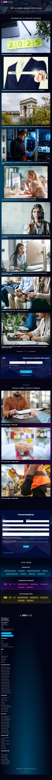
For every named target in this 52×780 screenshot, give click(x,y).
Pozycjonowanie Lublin (5, 677)
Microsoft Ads (41, 574)
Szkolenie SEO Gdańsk (5, 722)
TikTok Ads (23, 574)
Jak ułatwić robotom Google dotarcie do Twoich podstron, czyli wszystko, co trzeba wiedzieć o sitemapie (26, 236)
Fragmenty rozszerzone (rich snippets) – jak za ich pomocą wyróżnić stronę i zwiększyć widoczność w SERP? (24, 347)
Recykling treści (3, 756)
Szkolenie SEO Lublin (4, 729)
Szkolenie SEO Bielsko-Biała (5, 719)
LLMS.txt (21, 771)
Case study (21, 587)
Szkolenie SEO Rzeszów (5, 732)
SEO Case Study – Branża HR (9, 425)
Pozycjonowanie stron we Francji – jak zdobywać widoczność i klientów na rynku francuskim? (26, 126)
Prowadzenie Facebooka (5, 760)
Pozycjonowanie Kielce (5, 674)
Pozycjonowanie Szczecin (5, 686)
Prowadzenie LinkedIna (5, 763)
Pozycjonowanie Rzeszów (5, 685)
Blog (2, 649)
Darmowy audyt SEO (4, 645)
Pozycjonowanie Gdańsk (5, 670)
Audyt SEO (3, 702)
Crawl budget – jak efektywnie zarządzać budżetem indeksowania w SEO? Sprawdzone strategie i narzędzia (24, 273)
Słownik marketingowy (5, 717)
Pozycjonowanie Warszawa (6, 689)
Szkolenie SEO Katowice (5, 723)
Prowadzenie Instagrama (5, 762)
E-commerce (44, 584)
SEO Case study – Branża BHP (9, 498)
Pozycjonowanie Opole (5, 682)
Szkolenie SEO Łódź (4, 728)
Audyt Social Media (4, 759)
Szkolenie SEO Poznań (5, 731)
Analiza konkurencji (4, 708)
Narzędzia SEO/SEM (23, 584)
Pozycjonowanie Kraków (5, 676)
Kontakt (2, 640)
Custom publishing (4, 757)
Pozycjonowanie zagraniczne (6, 706)
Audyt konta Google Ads (33, 571)
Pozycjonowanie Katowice (5, 673)
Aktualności (30, 587)
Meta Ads (45, 571)
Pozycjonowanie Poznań (5, 683)
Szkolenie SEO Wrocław (5, 720)
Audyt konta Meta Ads (12, 574)
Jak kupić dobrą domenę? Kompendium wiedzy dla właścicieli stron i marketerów (23, 90)
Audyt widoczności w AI (5, 697)
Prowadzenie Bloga (4, 754)
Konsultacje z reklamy (10, 571)
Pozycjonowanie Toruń (5, 688)
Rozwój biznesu (34, 584)
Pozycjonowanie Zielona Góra (6, 692)
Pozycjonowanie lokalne (5, 705)
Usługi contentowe (4, 700)
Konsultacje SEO (4, 699)
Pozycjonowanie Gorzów (5, 671)
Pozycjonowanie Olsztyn (5, 680)
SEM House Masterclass (5, 716)
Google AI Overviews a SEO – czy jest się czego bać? (15, 310)
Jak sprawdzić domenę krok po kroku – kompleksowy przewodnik (19, 200)
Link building (3, 703)
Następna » (33, 351)
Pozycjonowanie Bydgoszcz (6, 668)
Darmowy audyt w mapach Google (7, 646)
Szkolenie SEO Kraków (5, 725)
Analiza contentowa (4, 709)
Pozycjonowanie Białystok (5, 667)
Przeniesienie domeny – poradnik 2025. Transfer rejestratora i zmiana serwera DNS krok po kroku (25, 163)
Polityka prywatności (14, 365)
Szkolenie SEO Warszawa (5, 726)
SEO (5, 584)
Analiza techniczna (4, 711)
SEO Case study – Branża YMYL (10, 461)
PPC (10, 584)
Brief (2, 642)
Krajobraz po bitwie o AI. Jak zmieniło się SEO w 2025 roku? (17, 54)
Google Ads (22, 571)
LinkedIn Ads (32, 574)
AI (14, 584)
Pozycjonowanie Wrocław (5, 691)
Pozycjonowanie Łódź (4, 679)
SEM (1, 753)
